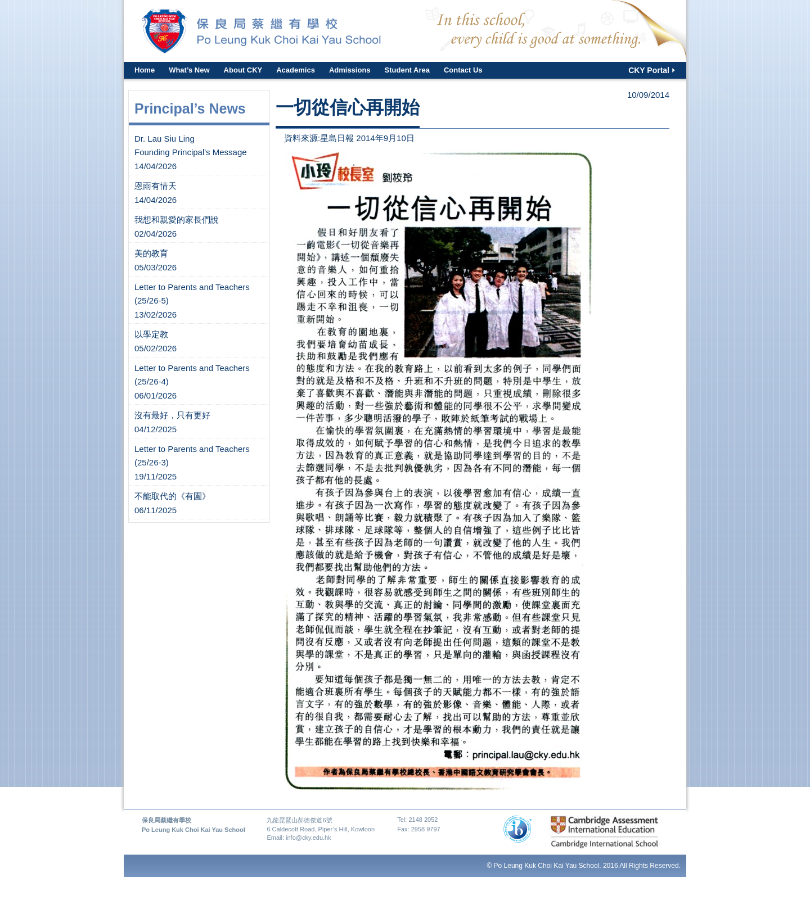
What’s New (189, 70)
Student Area (407, 70)
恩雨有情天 (155, 186)
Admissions (350, 70)
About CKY (243, 70)
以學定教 (151, 334)
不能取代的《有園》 (172, 496)
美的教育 (151, 253)
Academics (295, 70)
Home (144, 70)
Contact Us (463, 70)
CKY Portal (648, 70)
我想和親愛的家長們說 (176, 219)
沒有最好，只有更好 (172, 415)
